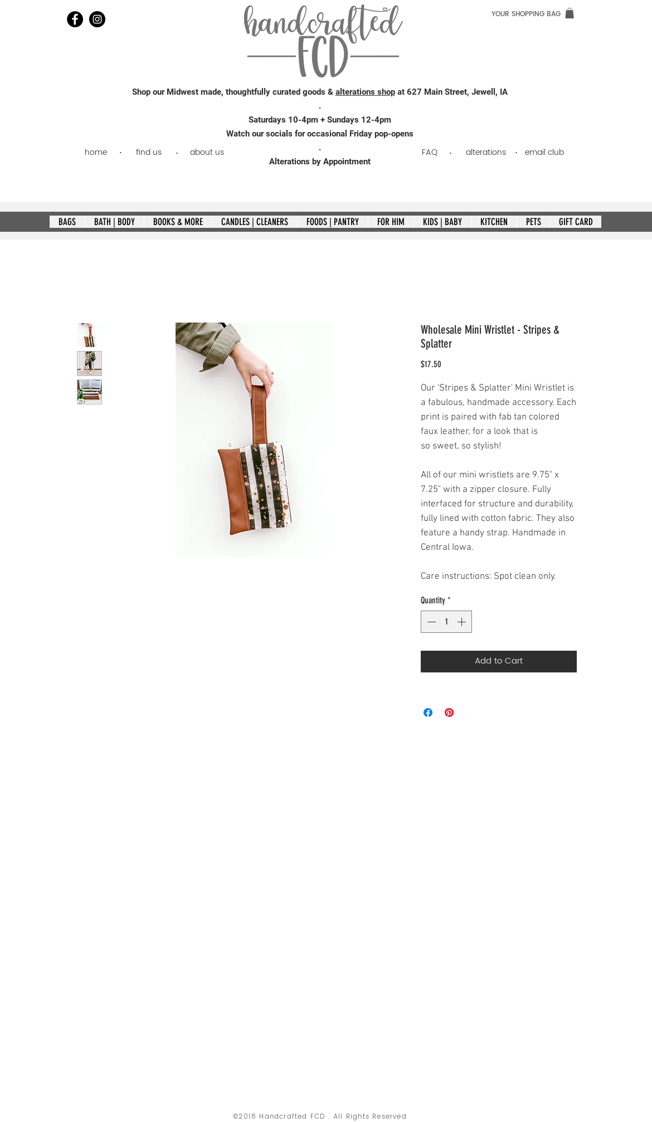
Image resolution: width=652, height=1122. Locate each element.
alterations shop (365, 92)
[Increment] (462, 621)
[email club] (544, 152)
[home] (96, 152)
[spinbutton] (446, 621)
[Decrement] (430, 621)
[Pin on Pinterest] (449, 712)
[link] (569, 13)
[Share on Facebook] (428, 712)
